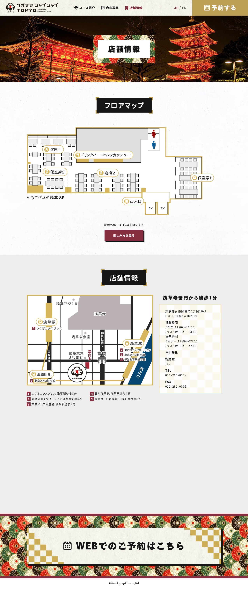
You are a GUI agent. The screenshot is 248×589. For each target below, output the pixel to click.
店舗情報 (136, 7)
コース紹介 (87, 7)
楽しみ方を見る (124, 235)
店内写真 (112, 7)
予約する (223, 8)
